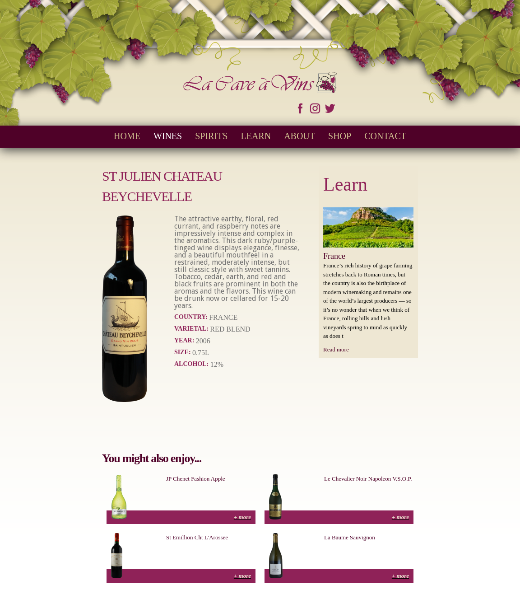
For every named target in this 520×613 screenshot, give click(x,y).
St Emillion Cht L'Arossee (197, 537)
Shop (339, 136)
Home (127, 136)
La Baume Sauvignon (349, 537)
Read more (336, 349)
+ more (242, 517)
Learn (256, 136)
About (299, 136)
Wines (167, 136)
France (334, 256)
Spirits (211, 136)
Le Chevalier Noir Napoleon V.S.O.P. (368, 478)
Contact (385, 136)
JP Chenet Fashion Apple (195, 478)
